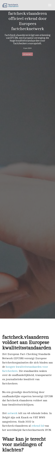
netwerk (12, 413)
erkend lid (38, 425)
